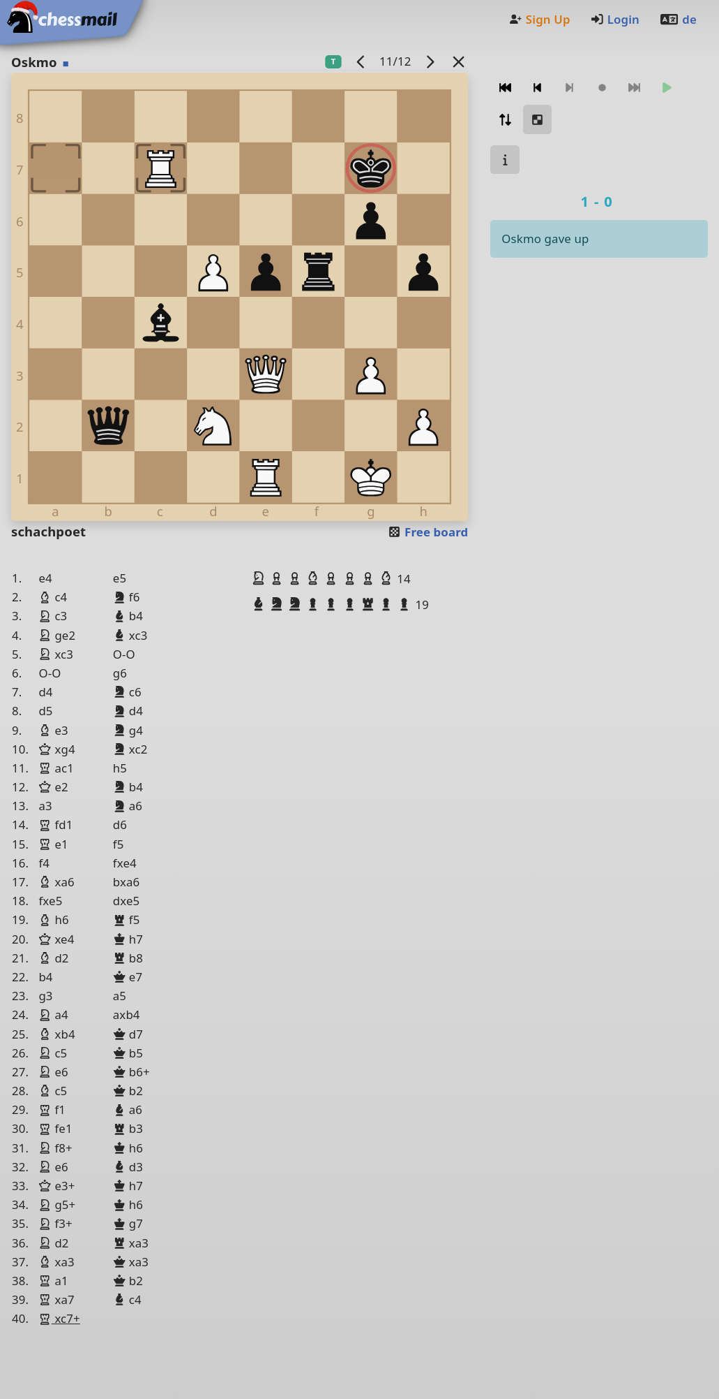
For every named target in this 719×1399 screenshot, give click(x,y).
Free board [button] (428, 532)
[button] (260, 578)
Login (614, 19)
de (678, 19)
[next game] (429, 61)
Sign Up (539, 19)
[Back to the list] (458, 61)
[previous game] (360, 61)
